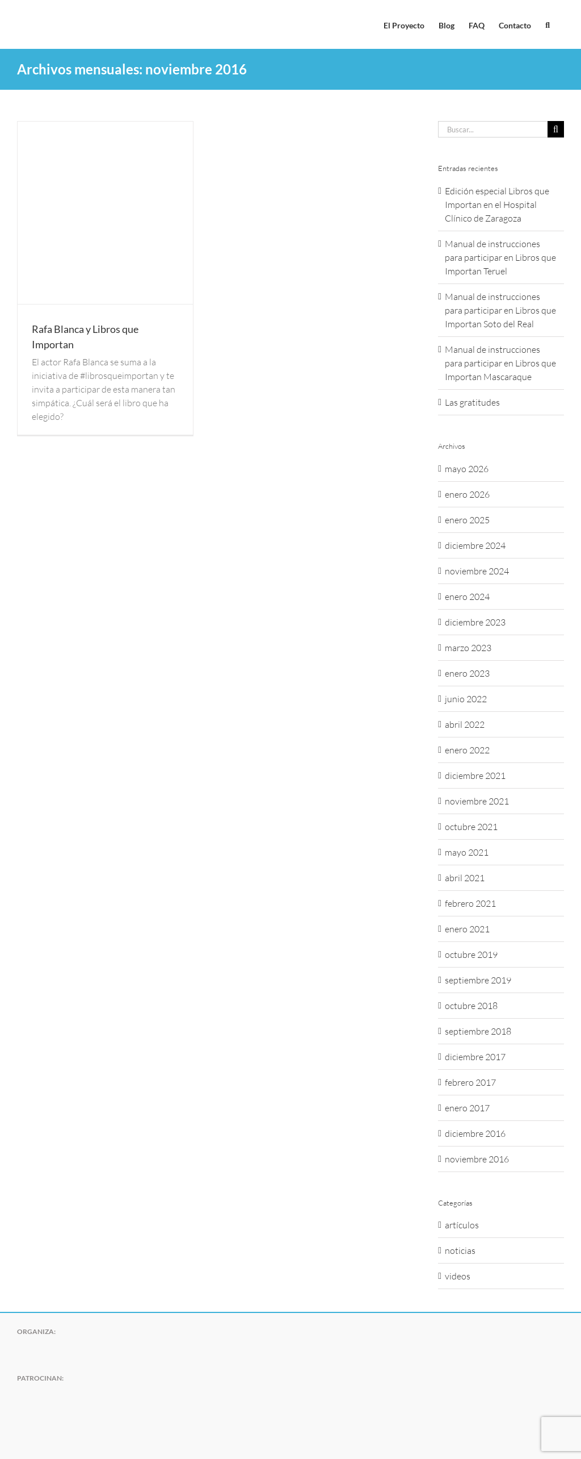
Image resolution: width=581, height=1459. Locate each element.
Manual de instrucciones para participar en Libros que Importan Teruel (500, 257)
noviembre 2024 (477, 571)
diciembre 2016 (475, 1133)
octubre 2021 (471, 826)
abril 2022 (465, 724)
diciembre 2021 (475, 775)
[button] (547, 24)
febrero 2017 (470, 1082)
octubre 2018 (471, 1005)
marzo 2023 (468, 647)
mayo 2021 (467, 852)
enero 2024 (467, 596)
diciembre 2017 (475, 1056)
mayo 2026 (467, 468)
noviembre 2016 (477, 1159)
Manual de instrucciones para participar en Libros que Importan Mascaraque (500, 363)
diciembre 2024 (475, 545)
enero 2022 (467, 750)
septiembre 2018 (478, 1031)
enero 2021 (467, 929)
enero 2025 (467, 520)
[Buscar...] (493, 129)
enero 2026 (467, 494)
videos (457, 1276)
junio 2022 (466, 699)
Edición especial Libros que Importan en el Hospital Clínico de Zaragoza (497, 204)
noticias (460, 1250)
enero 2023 (467, 673)
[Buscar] (556, 129)
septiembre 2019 (478, 980)
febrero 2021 (470, 903)
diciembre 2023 (475, 622)
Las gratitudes (472, 402)
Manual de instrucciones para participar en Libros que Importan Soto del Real (500, 310)
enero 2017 (467, 1108)
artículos (462, 1225)
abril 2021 (465, 877)
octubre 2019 (471, 954)
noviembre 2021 (477, 801)
